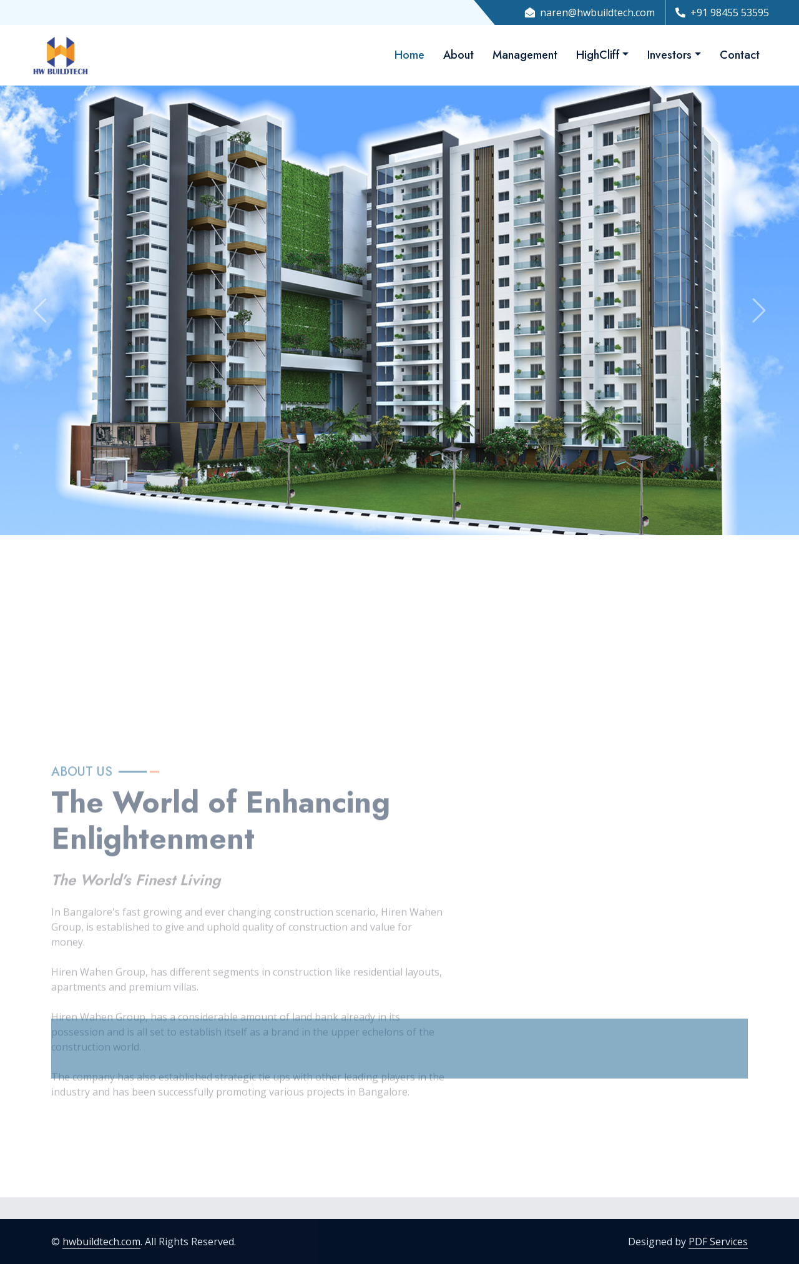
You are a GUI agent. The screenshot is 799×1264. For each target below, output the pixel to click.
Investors (669, 55)
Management (525, 55)
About (458, 55)
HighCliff (598, 55)
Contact (740, 55)
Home (409, 55)
